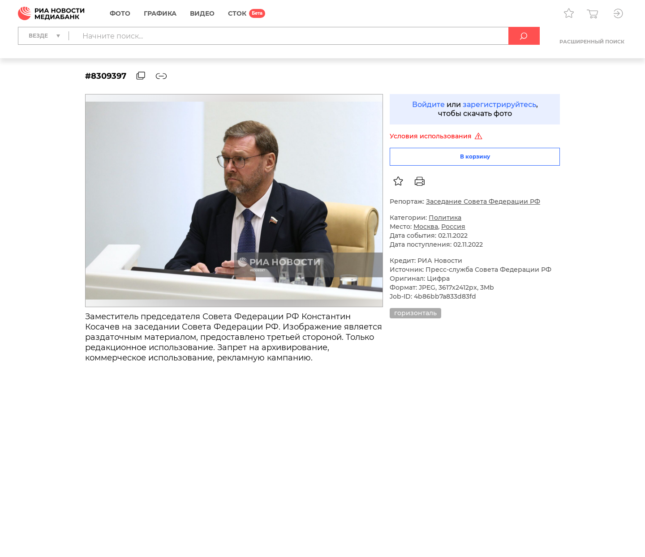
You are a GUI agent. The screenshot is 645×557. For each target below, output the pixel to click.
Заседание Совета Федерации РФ (483, 201)
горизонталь (415, 313)
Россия (453, 227)
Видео (202, 13)
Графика (160, 13)
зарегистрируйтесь (499, 104)
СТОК (237, 13)
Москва (425, 227)
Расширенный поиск (591, 42)
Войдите (428, 104)
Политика (445, 218)
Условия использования (437, 136)
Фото (120, 13)
